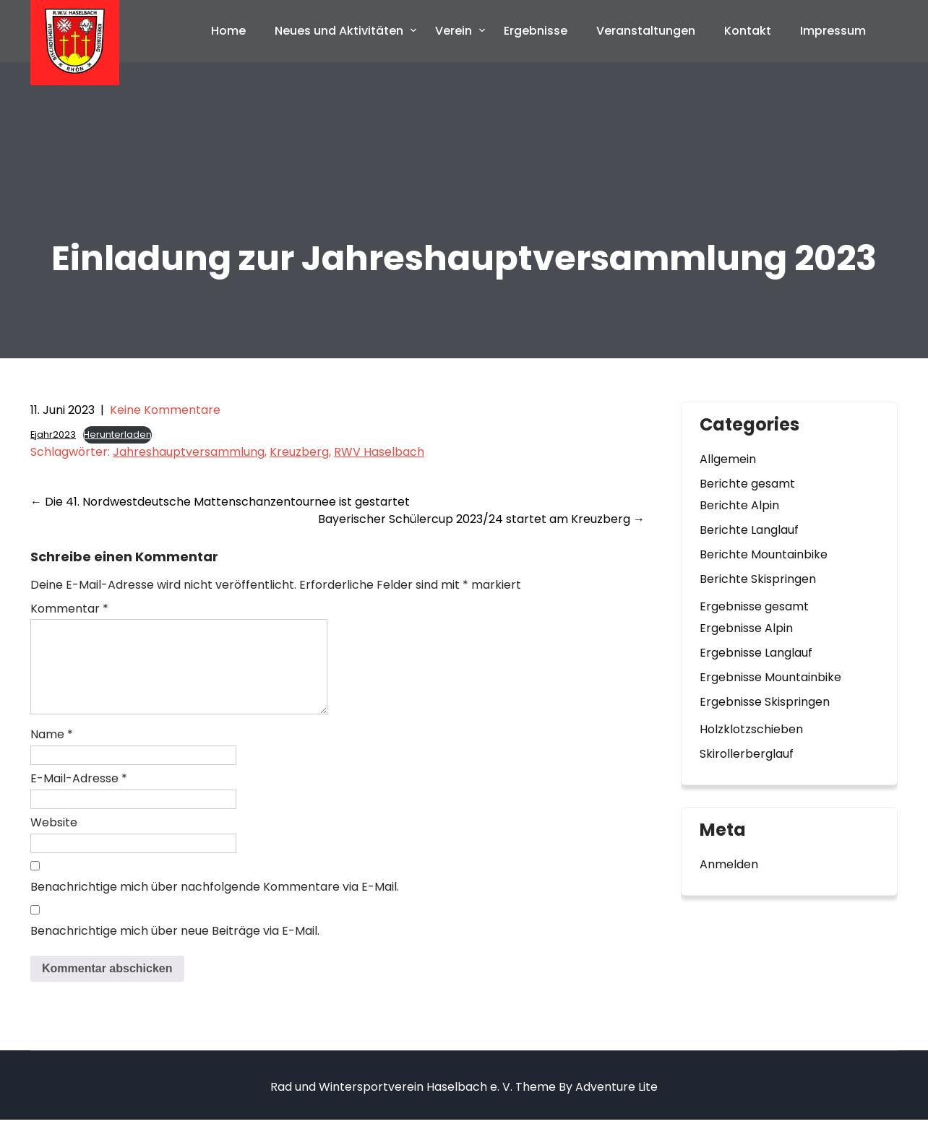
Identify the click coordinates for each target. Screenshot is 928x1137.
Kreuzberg (299, 452)
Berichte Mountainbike (764, 554)
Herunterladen (117, 434)
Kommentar (69, 608)
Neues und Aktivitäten (339, 30)
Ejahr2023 (53, 434)
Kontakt (747, 30)
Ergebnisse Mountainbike (770, 677)
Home (228, 30)
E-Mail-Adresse (78, 795)
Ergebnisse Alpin (746, 628)
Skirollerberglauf (747, 753)
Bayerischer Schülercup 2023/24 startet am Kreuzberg (481, 519)
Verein (453, 30)
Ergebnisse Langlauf (756, 652)
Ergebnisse (535, 30)
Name (51, 751)
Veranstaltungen (645, 30)
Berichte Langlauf (749, 530)
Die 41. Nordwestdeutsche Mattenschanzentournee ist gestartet (220, 501)
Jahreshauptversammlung (189, 452)
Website (53, 839)
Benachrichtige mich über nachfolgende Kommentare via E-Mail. (214, 904)
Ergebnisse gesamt (754, 606)
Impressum (833, 30)
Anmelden (729, 864)
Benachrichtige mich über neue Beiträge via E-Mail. (174, 948)
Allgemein (728, 459)
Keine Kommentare (165, 410)
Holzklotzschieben (751, 729)
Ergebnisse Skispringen (765, 701)
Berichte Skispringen (758, 579)
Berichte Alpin (739, 505)
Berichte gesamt (747, 483)
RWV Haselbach (379, 452)
